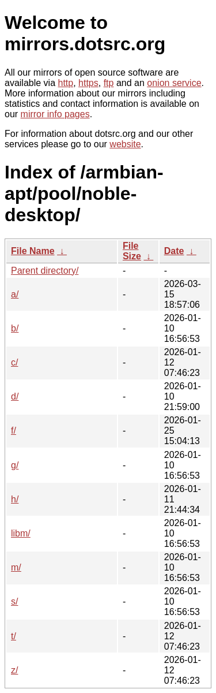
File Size (132, 251)
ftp (109, 83)
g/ (14, 465)
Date (174, 251)
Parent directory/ (44, 270)
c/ (14, 362)
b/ (14, 328)
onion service (174, 83)
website (125, 144)
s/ (14, 601)
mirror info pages (55, 114)
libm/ (21, 533)
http (66, 83)
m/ (16, 567)
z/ (14, 670)
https (88, 83)
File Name (33, 251)
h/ (14, 499)
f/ (13, 430)
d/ (14, 396)
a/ (14, 294)
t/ (13, 636)
